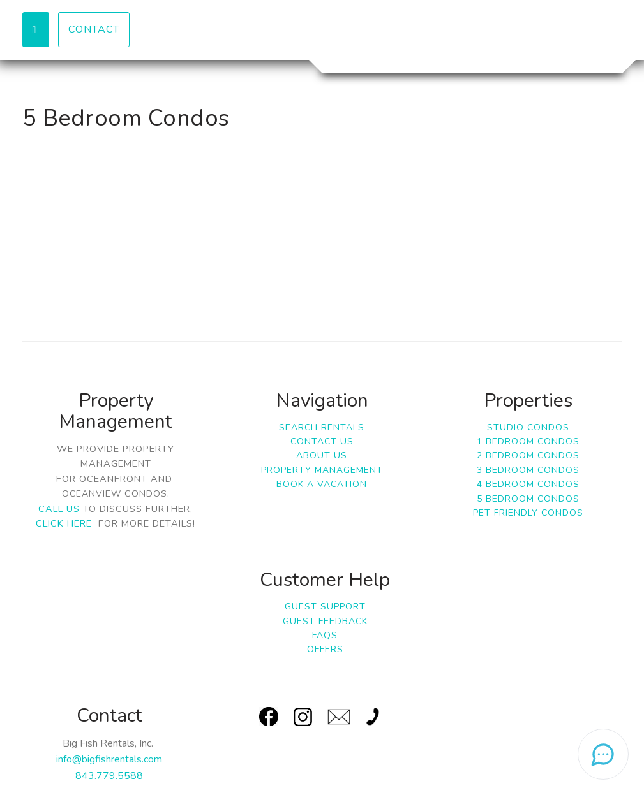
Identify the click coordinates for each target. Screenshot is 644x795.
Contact (93, 29)
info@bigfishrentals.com (109, 759)
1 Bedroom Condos (528, 441)
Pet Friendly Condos (528, 513)
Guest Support (325, 607)
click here (64, 523)
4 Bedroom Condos (528, 484)
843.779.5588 (109, 776)
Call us (59, 508)
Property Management (322, 470)
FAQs (325, 635)
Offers (325, 649)
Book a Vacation (321, 484)
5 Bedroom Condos (528, 499)
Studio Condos (528, 427)
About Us (321, 455)
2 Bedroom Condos (528, 455)
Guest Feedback (325, 621)
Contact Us (322, 441)
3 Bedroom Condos (528, 470)
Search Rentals (321, 427)
